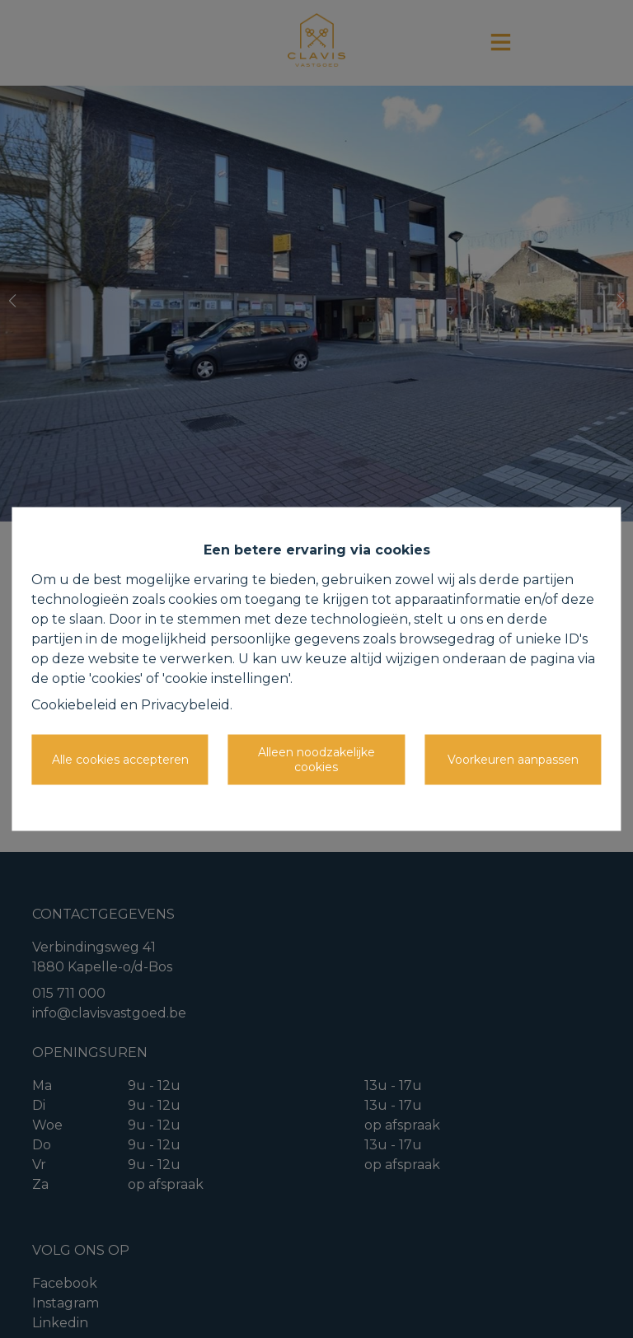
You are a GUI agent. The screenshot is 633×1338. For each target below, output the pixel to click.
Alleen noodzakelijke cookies (316, 759)
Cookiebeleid (74, 705)
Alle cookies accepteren (120, 758)
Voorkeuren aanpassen (513, 758)
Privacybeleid (185, 705)
